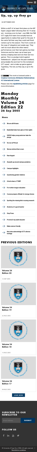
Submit (28, 420)
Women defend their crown (15, 149)
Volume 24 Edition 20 (7, 271)
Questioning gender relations (16, 175)
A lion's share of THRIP (14, 181)
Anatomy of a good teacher (15, 207)
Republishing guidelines (19, 450)
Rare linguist (11, 155)
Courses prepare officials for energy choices (20, 194)
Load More (18, 395)
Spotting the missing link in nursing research (20, 200)
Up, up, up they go (12, 143)
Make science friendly (13, 226)
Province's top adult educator (16, 220)
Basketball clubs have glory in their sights (19, 130)
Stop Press (10, 213)
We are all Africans (13, 123)
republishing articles (20, 84)
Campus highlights (12, 168)
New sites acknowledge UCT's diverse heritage (18, 232)
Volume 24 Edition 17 (7, 382)
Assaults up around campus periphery (18, 162)
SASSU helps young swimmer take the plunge (19, 136)
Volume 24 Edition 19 (7, 308)
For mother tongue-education (16, 187)
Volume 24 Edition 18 (7, 345)
